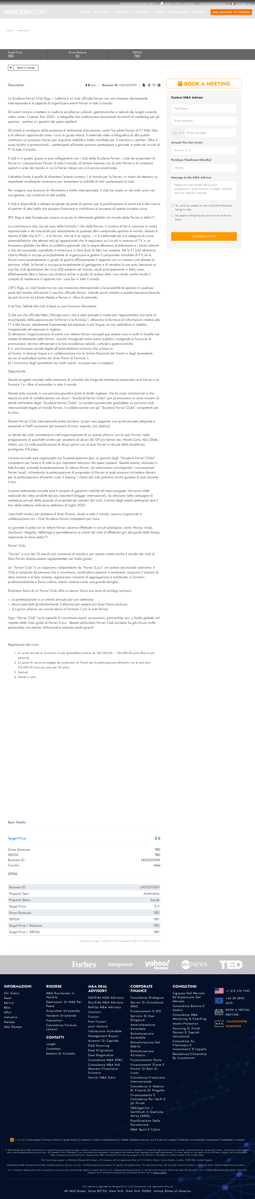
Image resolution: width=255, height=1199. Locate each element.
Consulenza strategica (147, 998)
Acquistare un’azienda (63, 1011)
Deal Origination (100, 1050)
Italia (93, 85)
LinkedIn (18, 1140)
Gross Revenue (77, 52)
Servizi (123, 12)
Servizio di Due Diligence (142, 1018)
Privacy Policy (52, 1139)
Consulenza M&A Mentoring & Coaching (190, 1017)
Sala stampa (13, 1027)
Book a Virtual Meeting (177, 3)
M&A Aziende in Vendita (231, 12)
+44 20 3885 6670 (235, 1000)
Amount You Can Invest (186, 142)
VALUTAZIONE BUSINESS (212, 3)
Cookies (85, 1139)
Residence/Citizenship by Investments (190, 1056)
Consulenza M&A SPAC (105, 1060)
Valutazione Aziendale (105, 1031)
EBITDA (137, 52)
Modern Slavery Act (143, 1139)
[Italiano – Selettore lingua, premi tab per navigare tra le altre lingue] (241, 3)
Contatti (198, 12)
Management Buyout (103, 1036)
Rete (7, 1008)
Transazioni (178, 12)
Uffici (160, 12)
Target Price (15, 52)
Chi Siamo (103, 12)
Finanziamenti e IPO (145, 1011)
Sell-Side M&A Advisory (106, 998)
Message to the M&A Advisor (191, 177)
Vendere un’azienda (61, 1016)
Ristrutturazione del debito (145, 1044)
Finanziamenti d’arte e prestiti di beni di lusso (147, 1069)
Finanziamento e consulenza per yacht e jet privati (148, 1099)
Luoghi (51, 1044)
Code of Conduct (167, 1139)
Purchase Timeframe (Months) (191, 160)
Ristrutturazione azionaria (142, 1053)
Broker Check (160, 1172)
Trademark (226, 1139)
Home (85, 12)
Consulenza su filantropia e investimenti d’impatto (190, 1045)
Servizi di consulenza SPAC (146, 1004)
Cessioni (94, 1012)
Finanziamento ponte (146, 1060)
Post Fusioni (97, 1022)
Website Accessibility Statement (199, 1139)
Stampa (9, 1022)
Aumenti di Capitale (103, 1041)
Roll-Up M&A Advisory (104, 1007)
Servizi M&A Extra (101, 1078)
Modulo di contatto (61, 1054)
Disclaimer (34, 1139)
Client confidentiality (105, 1139)
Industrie (143, 12)
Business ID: (110, 85)
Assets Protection (185, 1024)
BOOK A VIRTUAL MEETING (238, 1012)
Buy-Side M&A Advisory (106, 1002)
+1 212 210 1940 (238, 991)
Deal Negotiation (101, 1055)
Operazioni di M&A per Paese (64, 1004)
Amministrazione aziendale (142, 1027)
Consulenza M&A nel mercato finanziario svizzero (104, 1069)
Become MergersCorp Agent (138, 3)
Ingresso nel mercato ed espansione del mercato (189, 997)
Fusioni (93, 1017)
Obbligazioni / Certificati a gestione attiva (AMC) (146, 1112)
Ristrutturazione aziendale (142, 1036)
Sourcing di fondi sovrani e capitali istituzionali (186, 1032)
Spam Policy (70, 1139)
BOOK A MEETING (204, 84)
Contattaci (53, 1049)
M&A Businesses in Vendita (60, 995)
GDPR (124, 1139)
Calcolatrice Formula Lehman (61, 1027)
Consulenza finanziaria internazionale (147, 1080)
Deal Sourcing (98, 1046)
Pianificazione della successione (145, 1123)
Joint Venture (98, 1026)
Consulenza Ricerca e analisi (189, 1008)
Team (8, 998)
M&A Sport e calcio (145, 1129)
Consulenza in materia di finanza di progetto (147, 1088)
